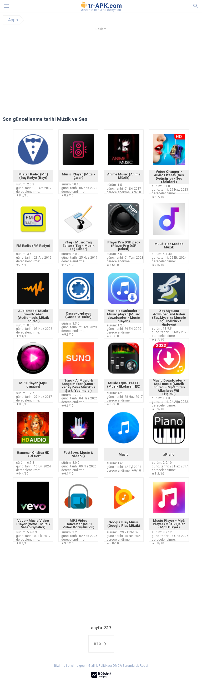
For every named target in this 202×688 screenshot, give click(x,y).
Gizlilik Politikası (100, 666)
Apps (13, 20)
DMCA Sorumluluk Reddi (130, 666)
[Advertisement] (101, 73)
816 (101, 644)
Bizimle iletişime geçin (70, 666)
